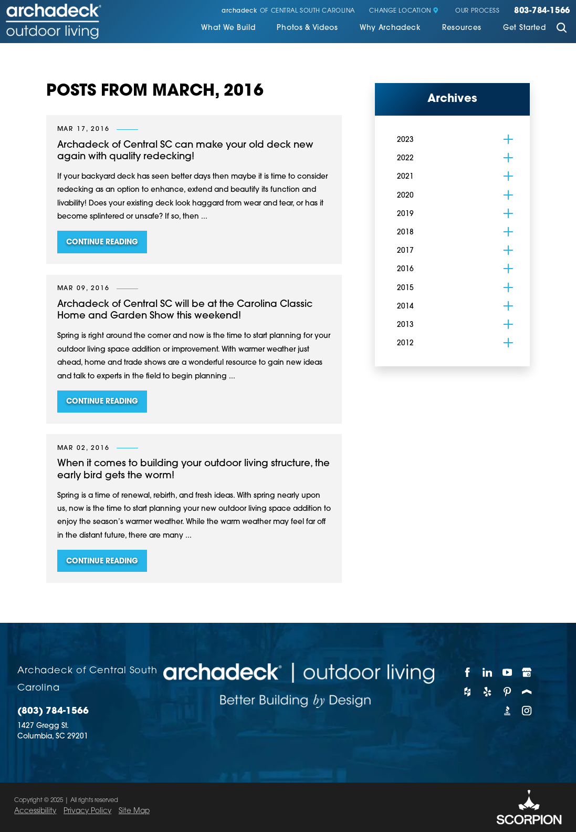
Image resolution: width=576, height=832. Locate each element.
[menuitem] (228, 29)
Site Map (134, 811)
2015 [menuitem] (405, 288)
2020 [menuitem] (405, 195)
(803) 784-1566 (53, 711)
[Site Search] (561, 29)
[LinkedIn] (488, 672)
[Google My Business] (527, 672)
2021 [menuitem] (405, 176)
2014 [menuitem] (405, 306)
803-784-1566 (542, 11)
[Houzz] (468, 692)
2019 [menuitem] (405, 214)
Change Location (403, 11)
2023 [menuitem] (405, 140)
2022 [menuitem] (405, 158)
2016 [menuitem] (405, 269)
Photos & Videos (307, 28)
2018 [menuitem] (405, 232)
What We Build (228, 28)
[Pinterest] (508, 692)
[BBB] (508, 711)
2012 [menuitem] (405, 343)
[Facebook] (468, 672)
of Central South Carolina (288, 11)
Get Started (524, 28)
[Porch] (527, 692)
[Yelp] (488, 692)
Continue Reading (102, 242)
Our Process (477, 11)
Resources (461, 28)
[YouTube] (508, 672)
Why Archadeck (390, 28)
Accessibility (35, 811)
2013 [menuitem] (405, 325)
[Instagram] (527, 711)
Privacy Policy (87, 811)
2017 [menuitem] (405, 251)
